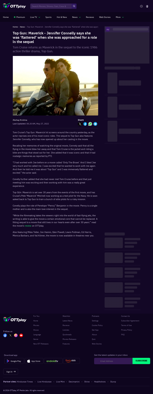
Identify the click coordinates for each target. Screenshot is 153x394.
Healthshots (100, 381)
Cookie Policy (97, 325)
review (28, 225)
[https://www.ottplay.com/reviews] (90, 17)
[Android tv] (53, 361)
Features (66, 343)
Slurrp (113, 381)
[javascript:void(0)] (35, 17)
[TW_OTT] (10, 336)
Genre (35, 339)
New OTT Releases (41, 343)
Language (37, 334)
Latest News (67, 320)
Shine (87, 381)
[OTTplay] (14, 6)
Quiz (93, 339)
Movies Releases (69, 339)
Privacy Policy (126, 330)
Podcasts (95, 316)
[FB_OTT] (5, 336)
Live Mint (60, 381)
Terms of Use (126, 325)
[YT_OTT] (21, 336)
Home (35, 320)
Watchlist (66, 316)
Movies (36, 325)
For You (36, 316)
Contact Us (125, 316)
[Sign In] (10, 372)
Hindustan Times (25, 381)
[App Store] (34, 361)
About (94, 334)
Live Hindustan (45, 381)
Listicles (66, 330)
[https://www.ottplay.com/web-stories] (105, 17)
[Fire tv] (71, 361)
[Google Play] (14, 361)
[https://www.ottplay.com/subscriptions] (19, 17)
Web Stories (97, 343)
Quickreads (67, 334)
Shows (36, 330)
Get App (95, 330)
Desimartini (74, 381)
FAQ (122, 334)
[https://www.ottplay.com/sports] (48, 17)
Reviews (66, 325)
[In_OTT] (16, 336)
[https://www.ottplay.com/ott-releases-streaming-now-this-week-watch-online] (62, 17)
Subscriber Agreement (130, 320)
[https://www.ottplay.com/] (6, 17)
